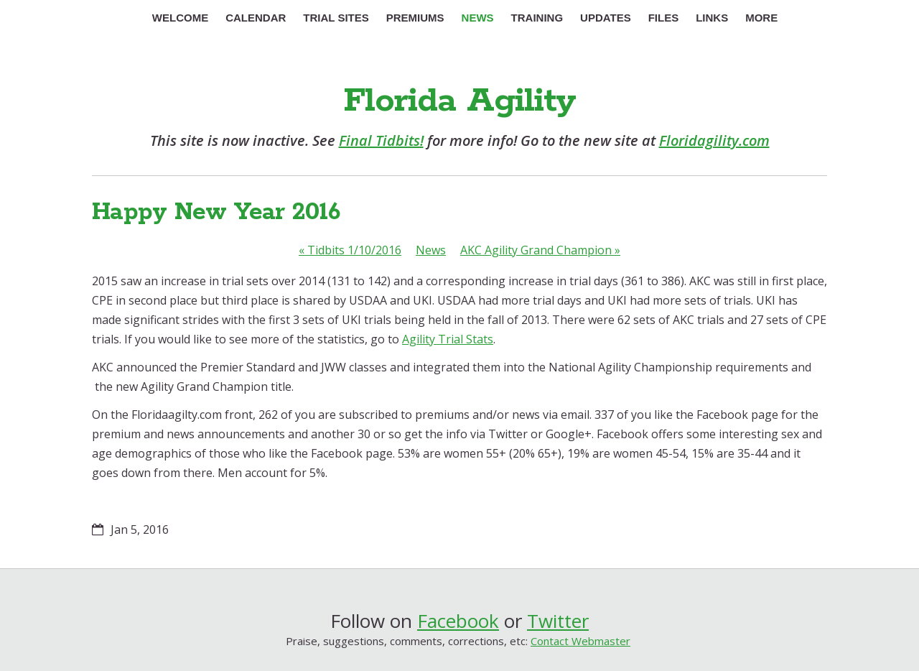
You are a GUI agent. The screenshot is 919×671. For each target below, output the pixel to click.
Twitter (558, 621)
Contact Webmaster (580, 641)
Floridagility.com (714, 140)
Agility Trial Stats (447, 339)
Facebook (458, 621)
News (431, 250)
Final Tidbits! (381, 140)
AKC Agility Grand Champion (540, 250)
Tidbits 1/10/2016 (350, 250)
